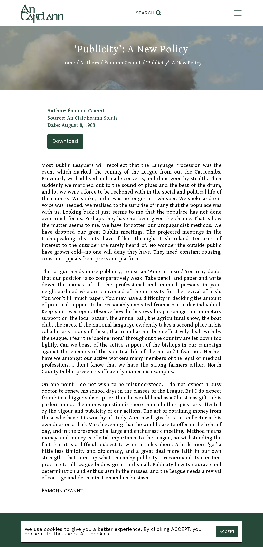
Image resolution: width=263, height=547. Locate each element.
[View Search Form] (149, 13)
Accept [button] (227, 531)
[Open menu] (236, 12)
